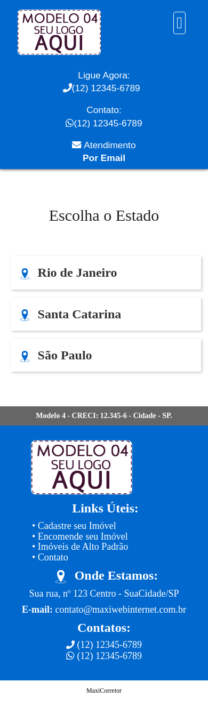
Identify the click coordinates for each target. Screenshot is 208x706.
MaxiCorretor (104, 690)
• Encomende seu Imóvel (80, 536)
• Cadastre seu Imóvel (74, 525)
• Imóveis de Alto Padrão (80, 546)
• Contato (50, 557)
